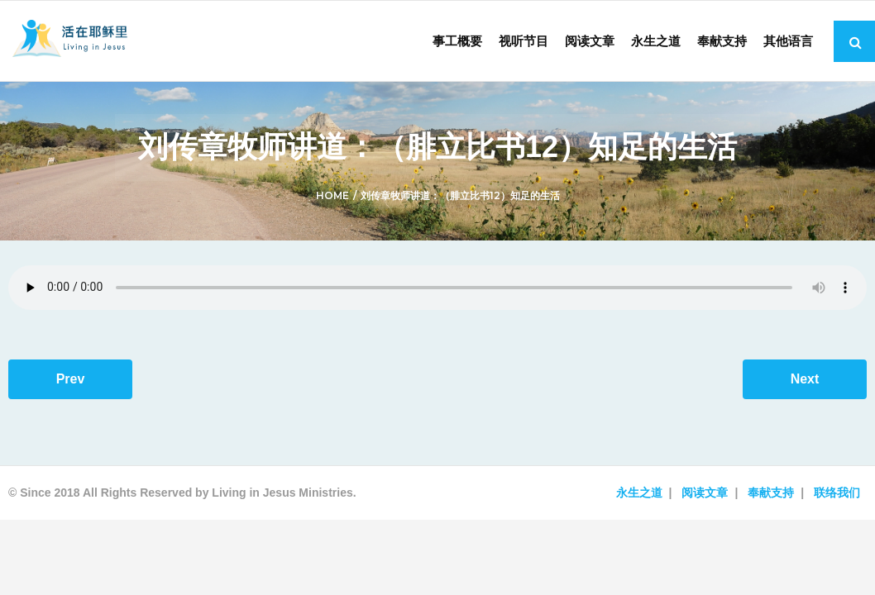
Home (332, 195)
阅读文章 (704, 492)
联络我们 (837, 492)
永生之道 (639, 492)
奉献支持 (771, 492)
